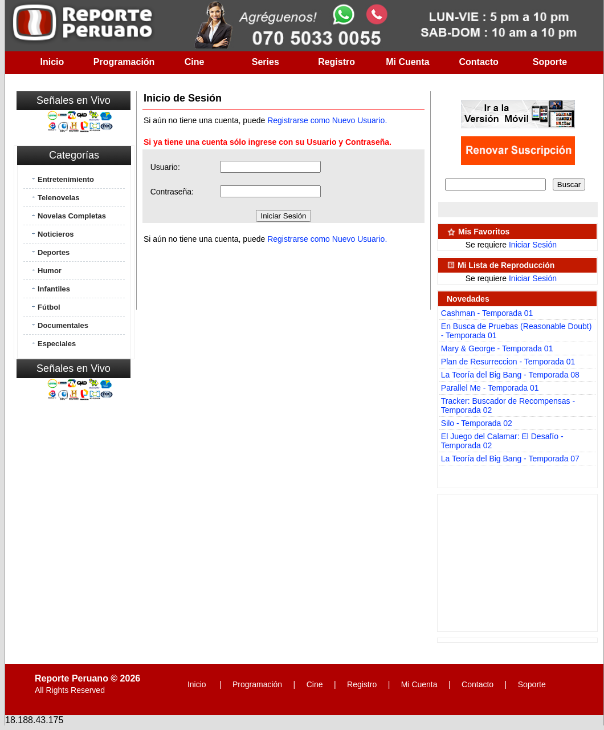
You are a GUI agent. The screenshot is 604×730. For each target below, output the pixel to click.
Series (265, 62)
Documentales (63, 325)
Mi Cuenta (407, 62)
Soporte (550, 62)
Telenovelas (58, 197)
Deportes (54, 252)
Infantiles (54, 289)
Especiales (57, 343)
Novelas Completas (72, 216)
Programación (124, 62)
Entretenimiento (66, 179)
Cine (195, 62)
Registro (336, 62)
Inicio (52, 62)
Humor (50, 270)
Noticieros (56, 234)
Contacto (479, 62)
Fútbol (49, 307)
